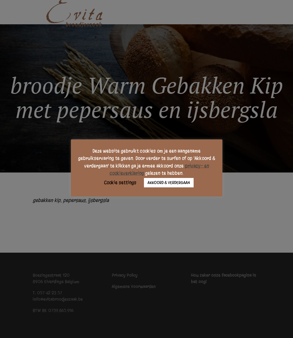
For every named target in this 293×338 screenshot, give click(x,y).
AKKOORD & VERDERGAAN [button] (169, 182)
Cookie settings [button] (120, 182)
